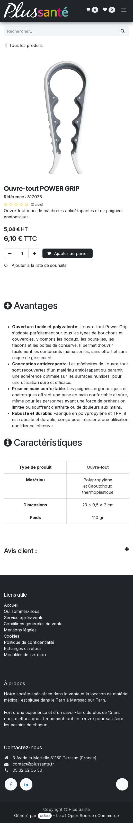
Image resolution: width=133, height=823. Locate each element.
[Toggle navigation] (124, 9)
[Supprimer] (10, 253)
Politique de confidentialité (29, 642)
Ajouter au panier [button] (67, 253)
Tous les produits (23, 45)
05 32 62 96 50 (27, 770)
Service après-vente (23, 617)
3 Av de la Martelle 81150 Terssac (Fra (50, 757)
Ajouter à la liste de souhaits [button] (35, 265)
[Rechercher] (122, 31)
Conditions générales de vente (34, 623)
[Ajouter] (34, 253)
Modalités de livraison (25, 654)
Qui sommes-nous (21, 611)
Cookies (11, 636)
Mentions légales (20, 629)
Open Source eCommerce (93, 815)
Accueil (11, 605)
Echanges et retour (22, 648)
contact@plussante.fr (33, 764)
